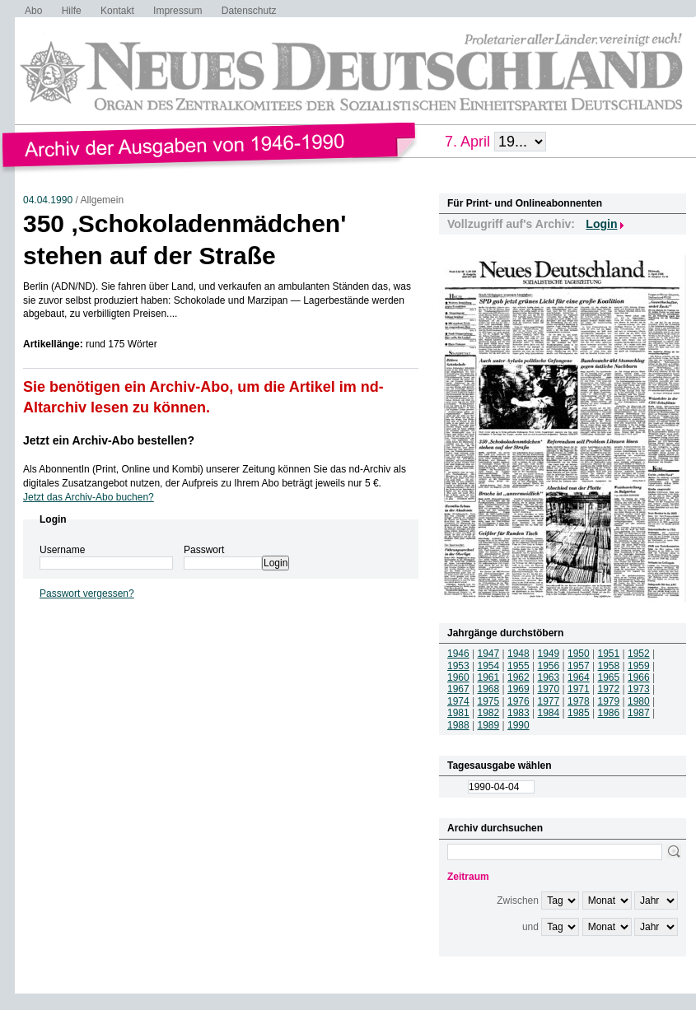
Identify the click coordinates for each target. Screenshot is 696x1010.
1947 (489, 653)
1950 (579, 653)
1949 (549, 653)
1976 (518, 701)
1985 (579, 713)
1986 (609, 713)
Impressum (177, 10)
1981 (458, 713)
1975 (489, 701)
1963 (549, 677)
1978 (579, 701)
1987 (639, 713)
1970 (549, 689)
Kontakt (117, 10)
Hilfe (72, 10)
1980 (639, 701)
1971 (579, 689)
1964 (579, 677)
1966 (639, 677)
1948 (518, 653)
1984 (549, 713)
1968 (489, 689)
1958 (609, 666)
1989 (489, 725)
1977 (549, 701)
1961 (489, 677)
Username (62, 550)
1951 (609, 653)
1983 (518, 713)
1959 (639, 666)
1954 (489, 666)
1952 (639, 653)
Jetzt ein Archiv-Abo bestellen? (108, 440)
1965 (609, 677)
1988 (458, 725)
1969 (518, 689)
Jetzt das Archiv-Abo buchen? (88, 497)
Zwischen (518, 900)
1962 (518, 677)
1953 (458, 666)
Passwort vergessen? (87, 593)
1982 (489, 713)
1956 (549, 666)
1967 (458, 689)
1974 (458, 701)
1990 (518, 725)
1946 (458, 653)
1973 (639, 689)
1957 (579, 666)
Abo (33, 10)
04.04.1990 (47, 200)
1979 (609, 701)
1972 (609, 689)
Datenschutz (249, 10)
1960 (458, 677)
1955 (518, 666)
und (530, 927)
